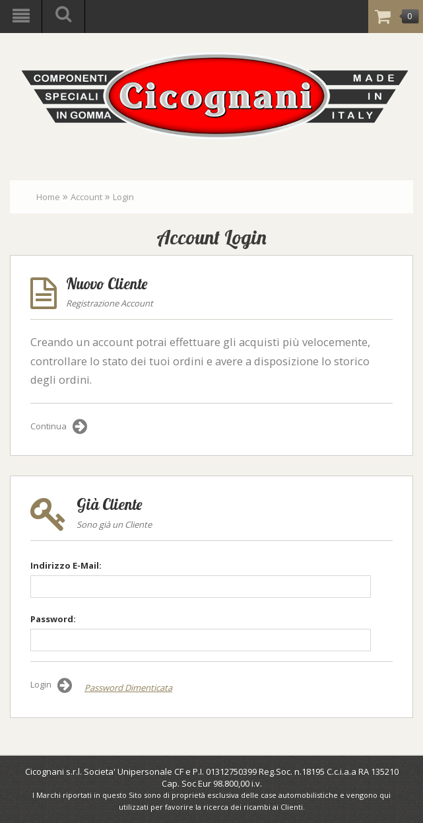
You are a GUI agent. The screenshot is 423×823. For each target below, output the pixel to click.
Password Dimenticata (128, 688)
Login (123, 197)
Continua (58, 426)
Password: (53, 619)
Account (86, 197)
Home (48, 197)
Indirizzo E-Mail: (66, 565)
